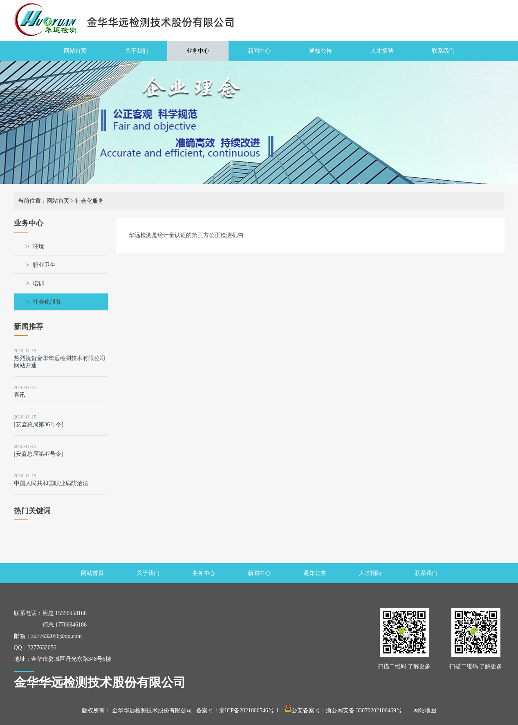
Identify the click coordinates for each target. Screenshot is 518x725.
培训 (38, 283)
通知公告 (320, 51)
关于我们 (136, 51)
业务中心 (197, 51)
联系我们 (443, 51)
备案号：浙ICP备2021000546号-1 (237, 710)
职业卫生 (44, 265)
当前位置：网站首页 (44, 201)
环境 (38, 247)
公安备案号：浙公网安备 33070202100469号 (343, 710)
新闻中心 (259, 51)
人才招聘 (381, 51)
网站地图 (422, 710)
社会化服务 (47, 302)
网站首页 (75, 51)
